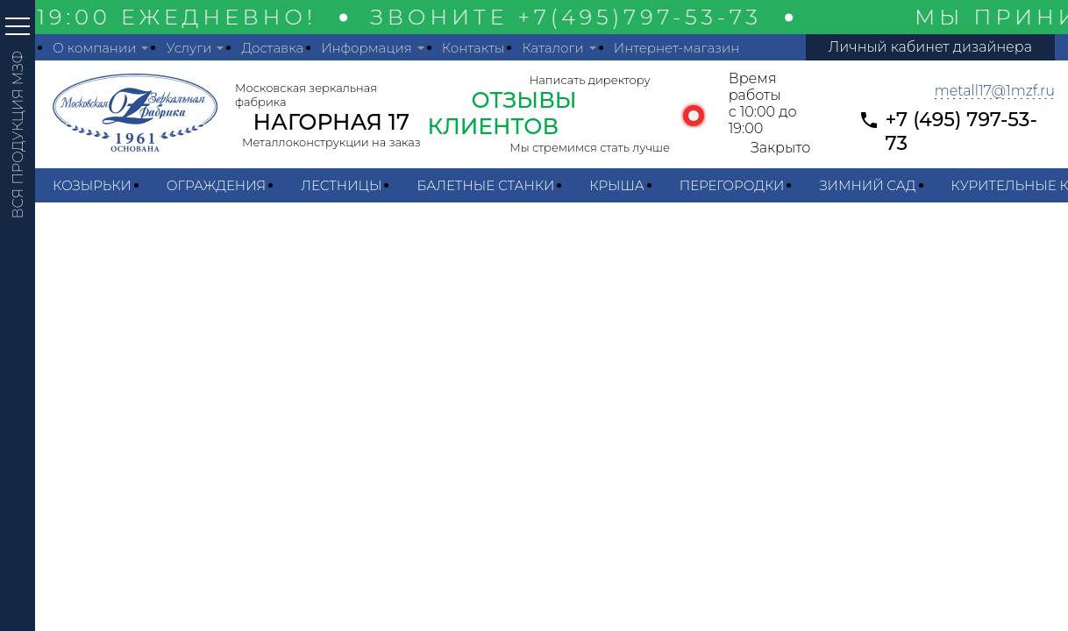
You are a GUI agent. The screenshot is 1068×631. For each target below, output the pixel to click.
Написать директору (590, 80)
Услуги (188, 47)
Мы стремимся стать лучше (589, 147)
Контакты (473, 47)
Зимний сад (867, 185)
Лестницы (341, 185)
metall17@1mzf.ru (995, 90)
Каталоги (552, 47)
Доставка (272, 47)
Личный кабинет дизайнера (930, 47)
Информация (366, 47)
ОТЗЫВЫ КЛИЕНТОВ (502, 113)
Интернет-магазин (677, 47)
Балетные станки (485, 185)
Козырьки (92, 185)
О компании (94, 47)
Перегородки (732, 185)
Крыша (616, 185)
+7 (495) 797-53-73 (960, 131)
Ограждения (216, 185)
